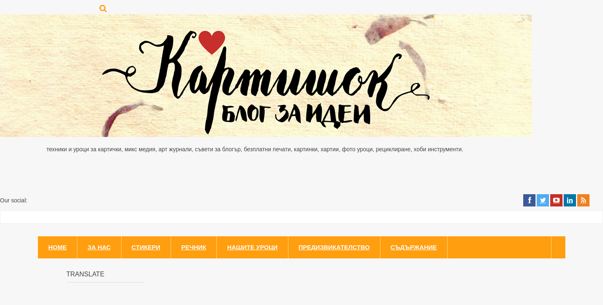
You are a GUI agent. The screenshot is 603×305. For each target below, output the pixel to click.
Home (57, 247)
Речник (193, 247)
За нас (99, 247)
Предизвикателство (334, 247)
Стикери (146, 247)
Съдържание (414, 247)
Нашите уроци (252, 247)
